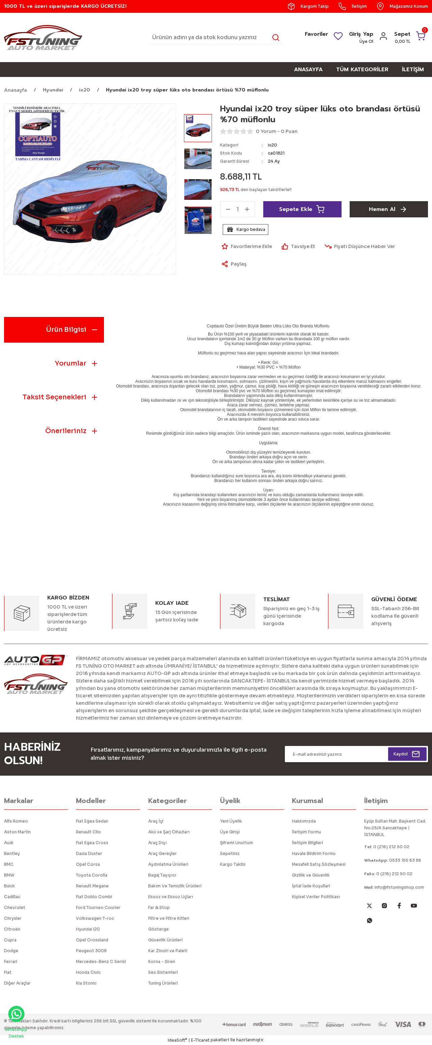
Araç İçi (155, 821)
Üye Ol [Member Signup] (366, 41)
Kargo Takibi (232, 864)
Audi (8, 842)
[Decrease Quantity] (228, 209)
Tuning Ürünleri (163, 983)
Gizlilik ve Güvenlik (311, 875)
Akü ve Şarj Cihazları (169, 831)
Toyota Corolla (91, 875)
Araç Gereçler (162, 853)
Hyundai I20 (88, 929)
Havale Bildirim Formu (313, 853)
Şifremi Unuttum (236, 842)
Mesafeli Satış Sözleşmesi (319, 864)
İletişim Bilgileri (307, 842)
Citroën (12, 929)
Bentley (12, 853)
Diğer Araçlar (17, 983)
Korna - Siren (161, 961)
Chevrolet (14, 907)
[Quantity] (238, 209)
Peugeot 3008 (91, 950)
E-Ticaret (200, 1040)
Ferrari (10, 961)
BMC (9, 864)
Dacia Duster (89, 853)
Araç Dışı (157, 842)
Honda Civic (88, 972)
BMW (9, 875)
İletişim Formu (306, 831)
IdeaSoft (177, 1040)
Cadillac (12, 896)
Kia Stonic (86, 983)
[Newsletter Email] (356, 754)
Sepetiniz (230, 853)
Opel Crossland (92, 939)
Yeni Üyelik (231, 821)
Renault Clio (88, 831)
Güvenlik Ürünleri (165, 939)
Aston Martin (17, 831)
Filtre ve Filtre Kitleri (168, 918)
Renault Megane (92, 885)
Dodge (11, 950)
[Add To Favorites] (246, 246)
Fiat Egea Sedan (92, 821)
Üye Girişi (230, 831)
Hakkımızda (304, 821)
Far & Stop (159, 907)
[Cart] (410, 37)
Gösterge (158, 929)
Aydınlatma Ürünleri (168, 864)
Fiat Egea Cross (92, 842)
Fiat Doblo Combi (94, 896)
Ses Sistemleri (163, 972)
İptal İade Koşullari (311, 885)
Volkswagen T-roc (95, 918)
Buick (9, 885)
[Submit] (407, 754)
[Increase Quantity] (247, 209)
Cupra (10, 939)
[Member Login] (383, 38)
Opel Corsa (88, 864)
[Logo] (43, 36)
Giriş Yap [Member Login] (361, 34)
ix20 (272, 145)
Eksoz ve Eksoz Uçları (170, 896)
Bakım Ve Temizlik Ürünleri (174, 885)
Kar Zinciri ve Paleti (167, 950)
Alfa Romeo (16, 821)
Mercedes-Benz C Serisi (101, 961)
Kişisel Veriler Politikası (316, 896)
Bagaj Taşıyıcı (162, 875)
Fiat (7, 972)
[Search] (216, 37)
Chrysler (13, 918)
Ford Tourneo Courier (98, 907)
